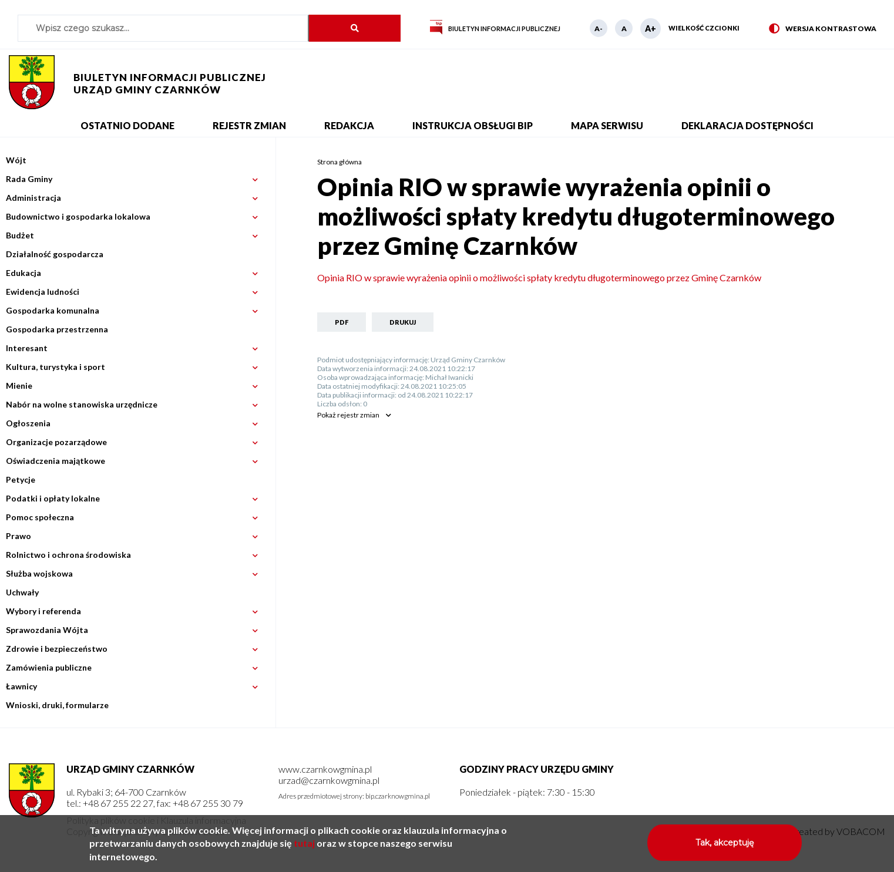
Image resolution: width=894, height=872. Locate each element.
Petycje (20, 479)
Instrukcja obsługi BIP (472, 125)
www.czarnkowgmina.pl (325, 769)
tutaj (304, 847)
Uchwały (22, 592)
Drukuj (402, 322)
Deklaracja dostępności (747, 125)
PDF (341, 322)
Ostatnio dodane (127, 125)
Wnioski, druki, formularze (57, 705)
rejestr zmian (348, 414)
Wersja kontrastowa (822, 29)
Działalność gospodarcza (54, 254)
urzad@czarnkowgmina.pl (328, 780)
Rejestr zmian (249, 125)
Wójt (16, 160)
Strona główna (339, 161)
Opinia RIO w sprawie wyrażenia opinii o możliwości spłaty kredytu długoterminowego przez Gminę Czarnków (539, 277)
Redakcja (349, 125)
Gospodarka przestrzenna (57, 329)
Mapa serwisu (607, 125)
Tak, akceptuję (724, 847)
